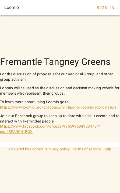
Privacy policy (58, 149)
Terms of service (87, 149)
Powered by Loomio (26, 149)
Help (107, 149)
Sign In (106, 7)
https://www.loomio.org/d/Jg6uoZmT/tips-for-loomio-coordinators (58, 107)
